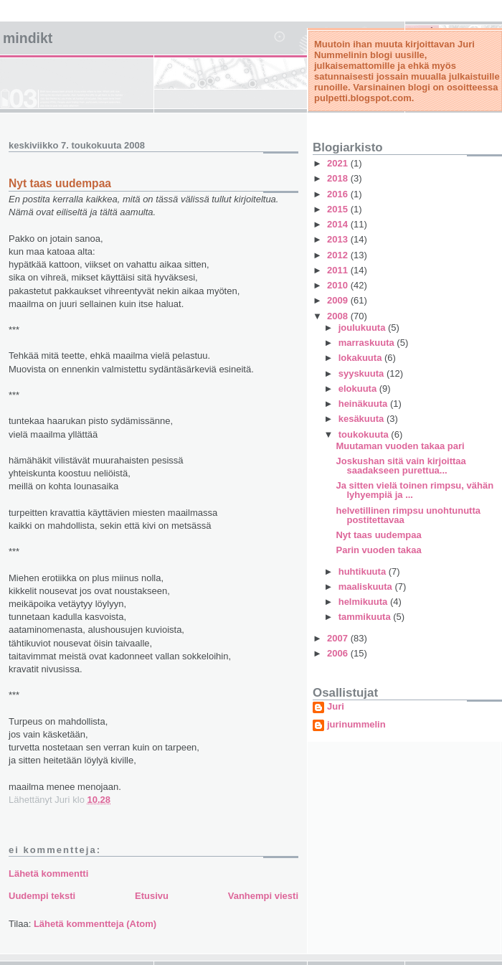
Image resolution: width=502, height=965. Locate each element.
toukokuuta (365, 434)
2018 (339, 178)
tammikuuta (366, 616)
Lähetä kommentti (48, 873)
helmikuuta (364, 601)
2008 (339, 316)
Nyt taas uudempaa (378, 534)
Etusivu (152, 895)
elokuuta (358, 388)
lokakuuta (361, 357)
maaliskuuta (366, 586)
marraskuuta (367, 342)
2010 (339, 285)
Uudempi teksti (42, 895)
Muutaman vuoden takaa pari (400, 446)
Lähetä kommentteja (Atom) (95, 923)
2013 (339, 239)
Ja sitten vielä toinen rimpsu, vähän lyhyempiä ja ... (414, 490)
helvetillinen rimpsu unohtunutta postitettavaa (408, 515)
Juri (335, 707)
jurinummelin (356, 725)
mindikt (27, 38)
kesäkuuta (362, 418)
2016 (339, 194)
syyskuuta (362, 373)
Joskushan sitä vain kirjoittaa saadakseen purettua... (400, 466)
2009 (339, 300)
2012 (339, 255)
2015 (339, 209)
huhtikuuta (363, 571)
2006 (339, 653)
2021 (339, 163)
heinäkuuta (364, 403)
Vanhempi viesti (263, 895)
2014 (339, 224)
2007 (339, 638)
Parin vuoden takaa (378, 550)
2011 (339, 270)
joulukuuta (363, 327)
